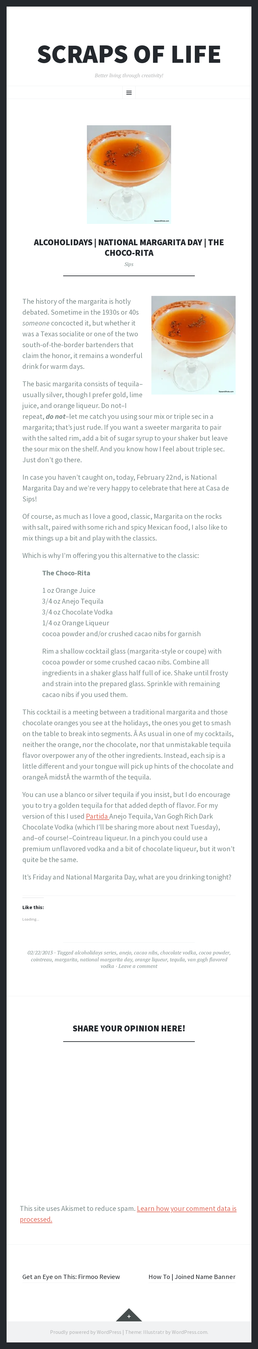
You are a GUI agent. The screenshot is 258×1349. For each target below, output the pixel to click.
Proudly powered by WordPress (85, 1332)
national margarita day (106, 959)
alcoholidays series (95, 952)
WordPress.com (189, 1332)
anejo (125, 952)
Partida (97, 816)
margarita (66, 959)
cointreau (41, 959)
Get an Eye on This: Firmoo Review (74, 1276)
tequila (177, 959)
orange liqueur (151, 959)
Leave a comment (137, 966)
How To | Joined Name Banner (190, 1276)
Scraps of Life (129, 53)
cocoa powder (214, 952)
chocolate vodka (178, 952)
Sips (129, 264)
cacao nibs (146, 952)
